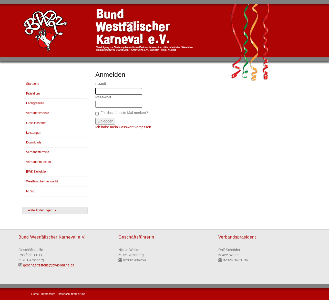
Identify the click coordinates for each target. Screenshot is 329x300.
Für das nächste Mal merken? (124, 113)
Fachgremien (35, 103)
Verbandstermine (37, 152)
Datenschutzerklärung (71, 293)
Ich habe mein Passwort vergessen (123, 127)
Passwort (103, 97)
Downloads (33, 142)
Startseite (32, 84)
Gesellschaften (36, 123)
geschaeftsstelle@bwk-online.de (49, 265)
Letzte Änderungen (41, 210)
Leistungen (33, 133)
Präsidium (33, 93)
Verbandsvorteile (37, 113)
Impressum (48, 293)
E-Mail (100, 84)
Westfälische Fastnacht (42, 181)
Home (35, 293)
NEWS (30, 191)
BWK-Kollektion (36, 171)
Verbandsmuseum (38, 162)
